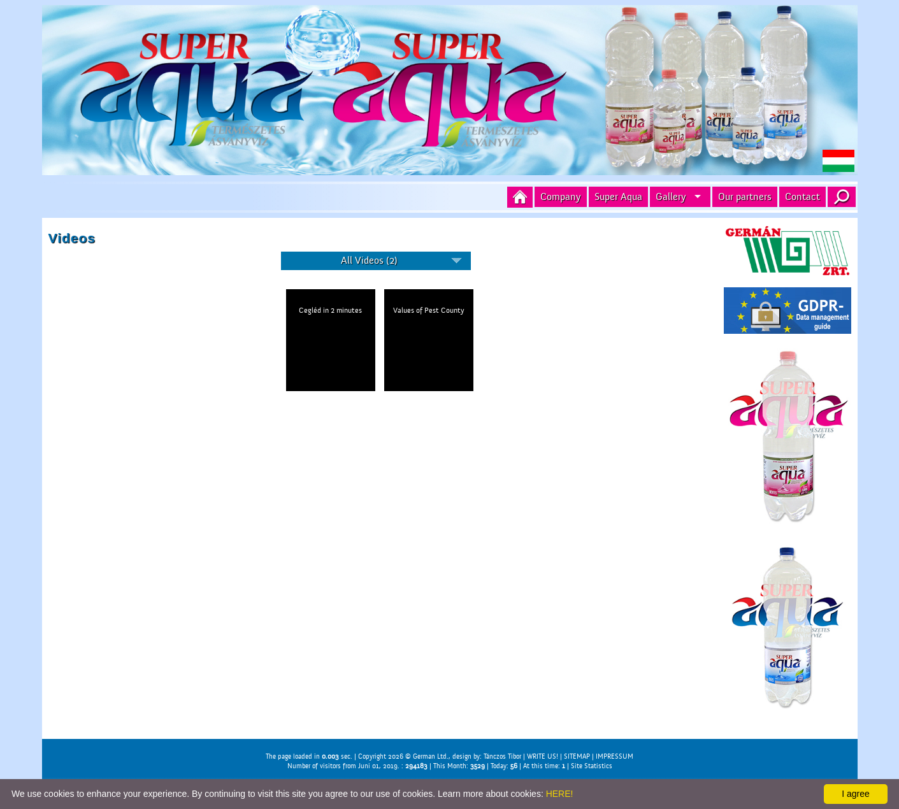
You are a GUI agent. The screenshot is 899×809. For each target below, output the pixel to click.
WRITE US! (542, 756)
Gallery (671, 197)
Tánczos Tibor (502, 756)
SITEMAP (577, 756)
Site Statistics (591, 766)
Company (560, 197)
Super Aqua (618, 197)
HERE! (559, 794)
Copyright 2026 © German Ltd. (403, 756)
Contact (802, 197)
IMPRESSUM (614, 756)
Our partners (745, 197)
